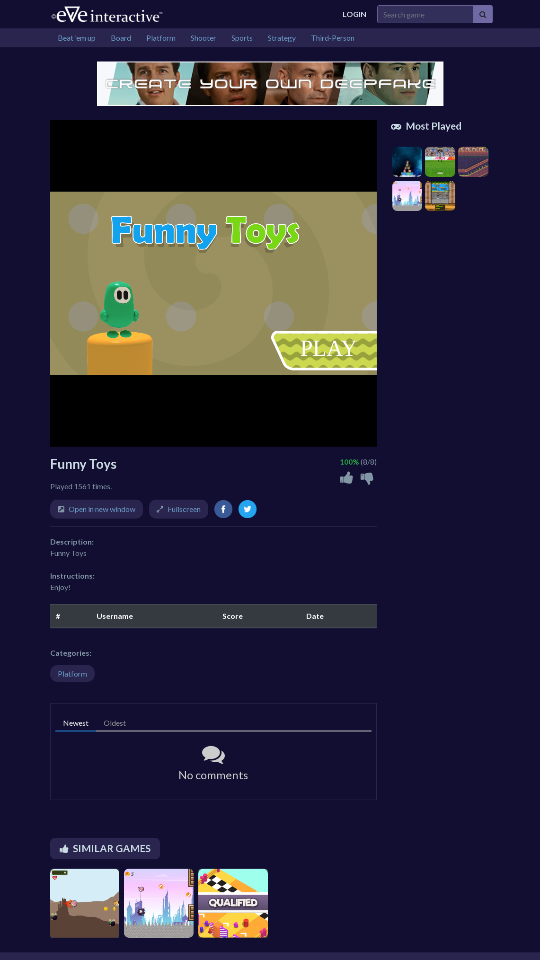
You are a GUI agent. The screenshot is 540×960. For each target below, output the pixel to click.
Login (354, 13)
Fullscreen (184, 508)
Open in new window (102, 508)
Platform (72, 673)
